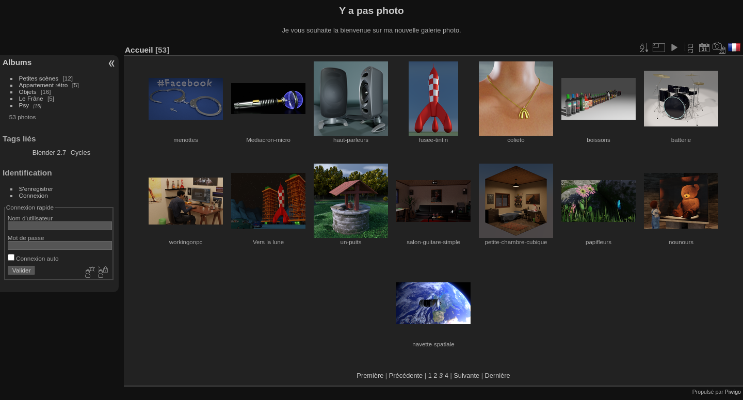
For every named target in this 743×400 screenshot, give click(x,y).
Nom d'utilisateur (30, 218)
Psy (24, 105)
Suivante (466, 375)
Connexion (33, 195)
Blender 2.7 (49, 152)
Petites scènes (39, 78)
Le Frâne (31, 98)
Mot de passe (26, 237)
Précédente (406, 375)
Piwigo (733, 392)
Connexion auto (33, 258)
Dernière (497, 375)
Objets (28, 91)
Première (370, 375)
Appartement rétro (43, 85)
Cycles (80, 152)
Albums (17, 62)
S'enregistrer (36, 188)
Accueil (139, 49)
